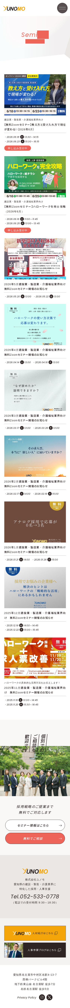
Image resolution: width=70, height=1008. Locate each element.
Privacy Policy (26, 997)
